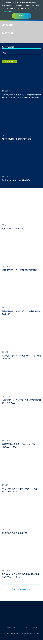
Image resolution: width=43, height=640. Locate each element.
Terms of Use (11, 627)
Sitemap (34, 627)
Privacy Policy (7, 11)
